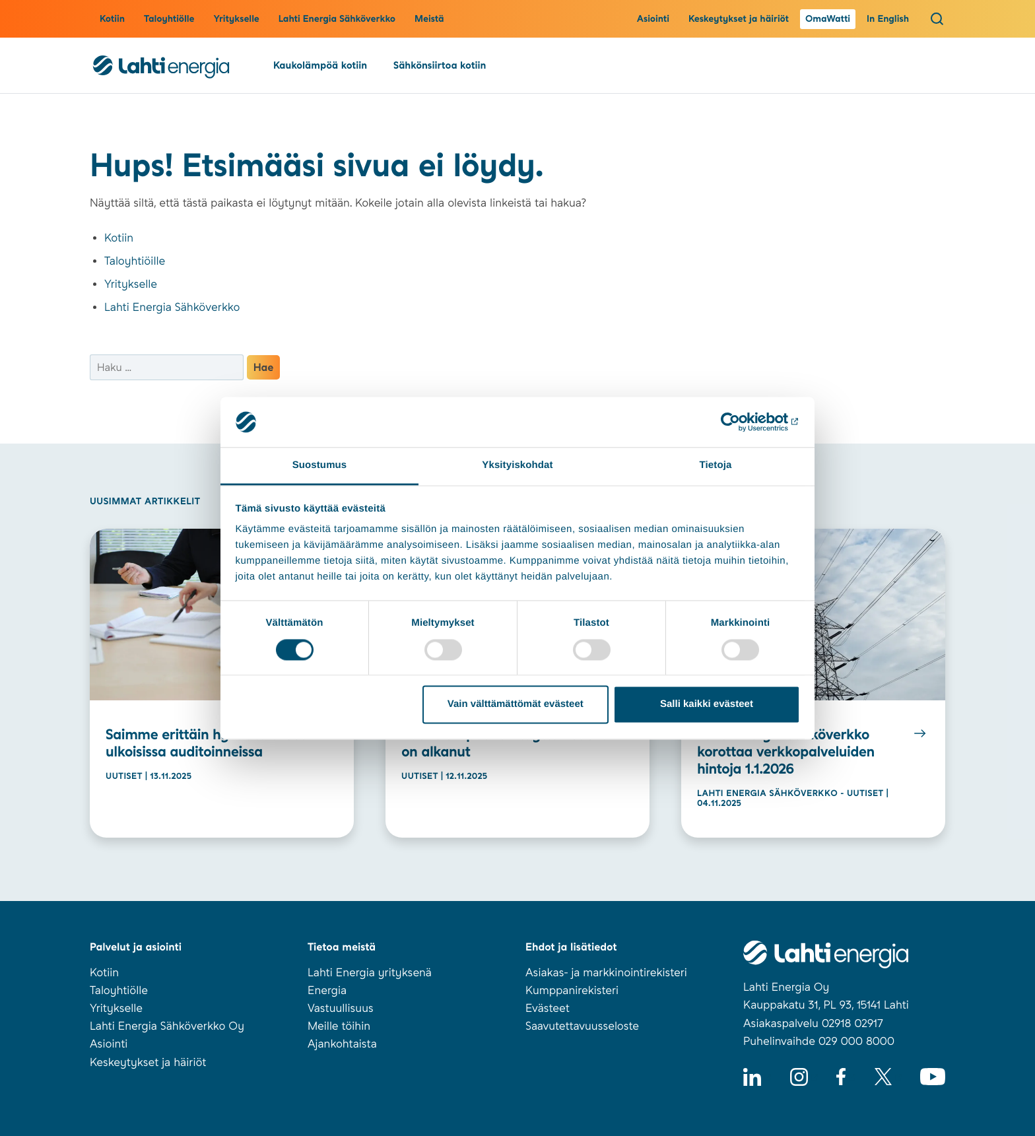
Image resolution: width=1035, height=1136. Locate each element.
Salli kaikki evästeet (706, 704)
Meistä (429, 19)
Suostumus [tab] (319, 465)
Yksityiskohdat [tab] (517, 465)
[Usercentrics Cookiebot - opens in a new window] (742, 422)
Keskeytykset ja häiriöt (738, 19)
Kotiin (112, 19)
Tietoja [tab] (716, 465)
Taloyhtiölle (169, 19)
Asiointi (653, 19)
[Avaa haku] (937, 18)
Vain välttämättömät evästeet (516, 704)
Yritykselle (236, 19)
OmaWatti (827, 19)
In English (888, 19)
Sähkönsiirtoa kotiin (439, 65)
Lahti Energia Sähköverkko (337, 19)
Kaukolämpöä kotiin (320, 65)
